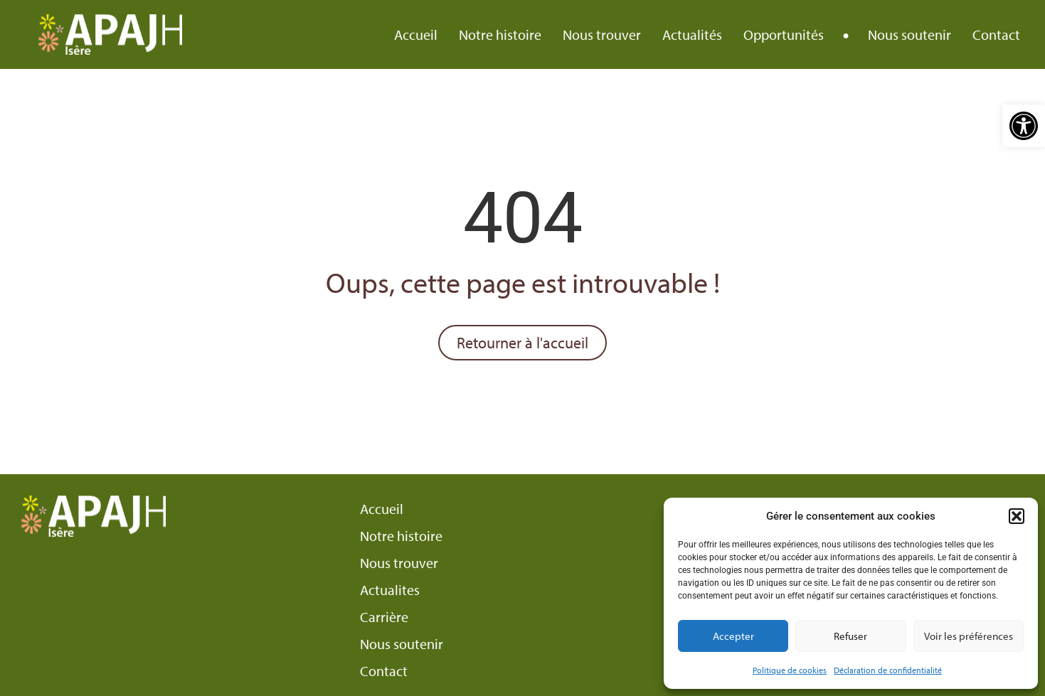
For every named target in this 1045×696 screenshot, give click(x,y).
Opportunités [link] (783, 34)
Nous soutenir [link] (909, 34)
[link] (1023, 126)
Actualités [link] (692, 34)
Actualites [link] (390, 590)
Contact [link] (996, 34)
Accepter (733, 636)
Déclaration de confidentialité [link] (888, 670)
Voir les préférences (968, 636)
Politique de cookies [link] (790, 670)
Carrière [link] (384, 617)
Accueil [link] (415, 34)
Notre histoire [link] (500, 34)
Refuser (850, 636)
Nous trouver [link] (602, 34)
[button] (1016, 516)
